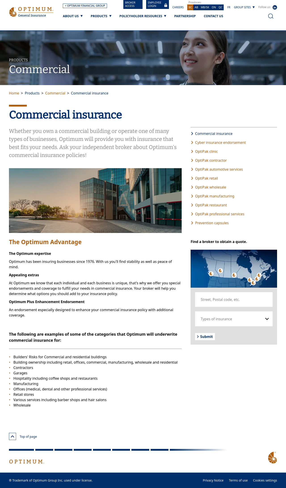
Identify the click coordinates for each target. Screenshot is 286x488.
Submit (205, 336)
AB (196, 7)
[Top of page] (12, 436)
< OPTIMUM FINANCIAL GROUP (85, 6)
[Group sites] (244, 7)
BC (190, 7)
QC (220, 7)
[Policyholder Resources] (143, 16)
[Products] (101, 16)
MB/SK (205, 7)
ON (214, 7)
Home (14, 93)
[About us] (73, 16)
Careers (178, 7)
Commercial (55, 93)
